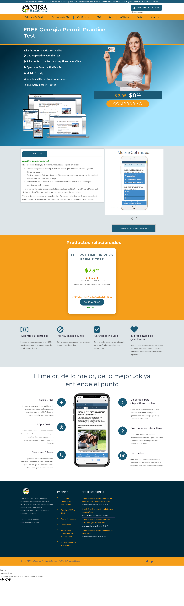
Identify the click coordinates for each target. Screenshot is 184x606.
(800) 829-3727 (33, 519)
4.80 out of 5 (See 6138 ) (92, 281)
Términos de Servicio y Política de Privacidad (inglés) (61, 561)
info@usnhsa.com (32, 522)
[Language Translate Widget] (143, 12)
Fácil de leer (137, 452)
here (79, 192)
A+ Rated (51, 84)
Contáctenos (66, 525)
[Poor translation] (8, 580)
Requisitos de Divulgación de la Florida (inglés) (67, 533)
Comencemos (92, 302)
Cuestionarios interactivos (146, 427)
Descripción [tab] (35, 154)
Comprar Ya (127, 103)
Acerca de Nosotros (68, 519)
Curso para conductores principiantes (66, 501)
